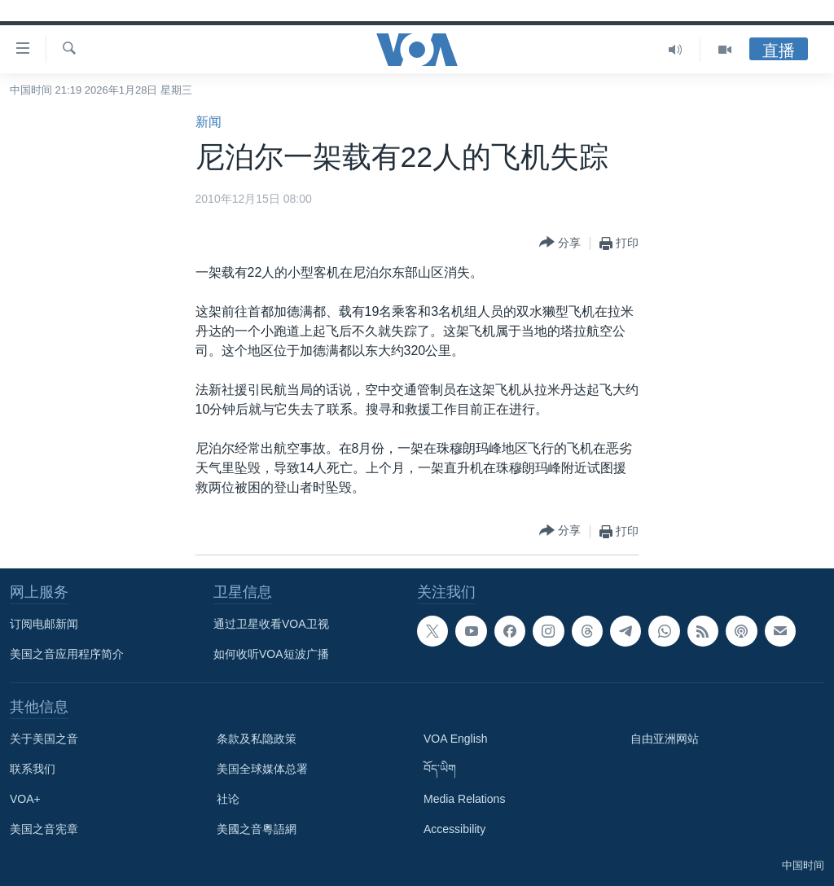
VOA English (456, 738)
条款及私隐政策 (256, 738)
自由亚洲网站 (664, 738)
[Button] (560, 243)
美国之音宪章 (44, 829)
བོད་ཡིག (440, 768)
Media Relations (464, 798)
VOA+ (25, 798)
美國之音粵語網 (256, 829)
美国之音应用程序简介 (67, 653)
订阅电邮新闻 (44, 623)
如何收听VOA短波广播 (271, 653)
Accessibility (454, 829)
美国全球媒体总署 (262, 768)
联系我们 (32, 768)
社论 (228, 798)
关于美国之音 (44, 738)
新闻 (208, 122)
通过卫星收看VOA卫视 (271, 623)
